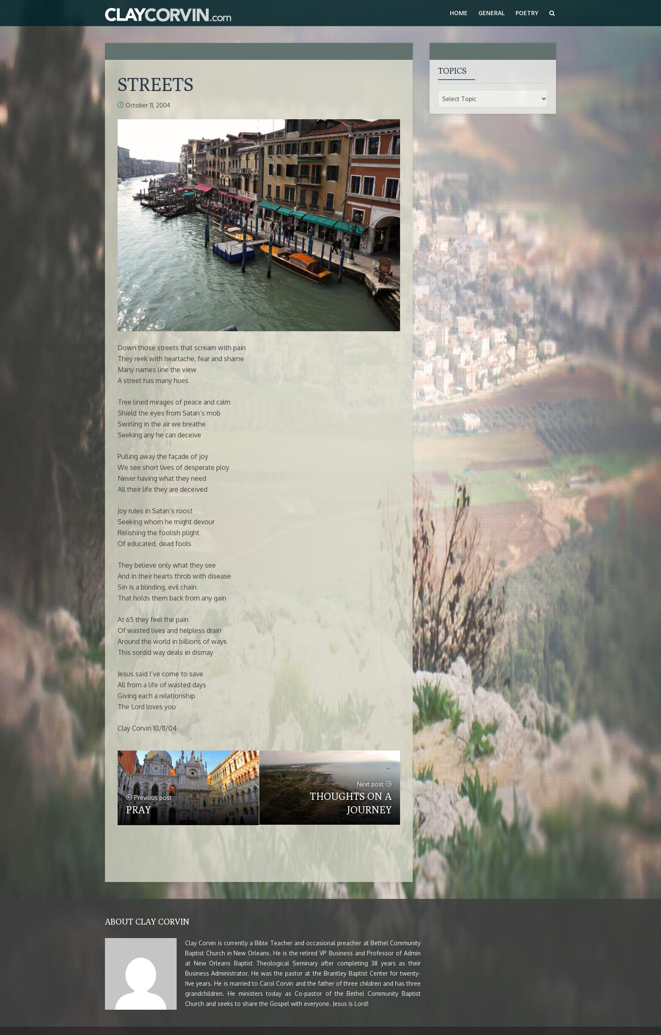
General (491, 13)
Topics (452, 70)
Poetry (527, 13)
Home (459, 13)
